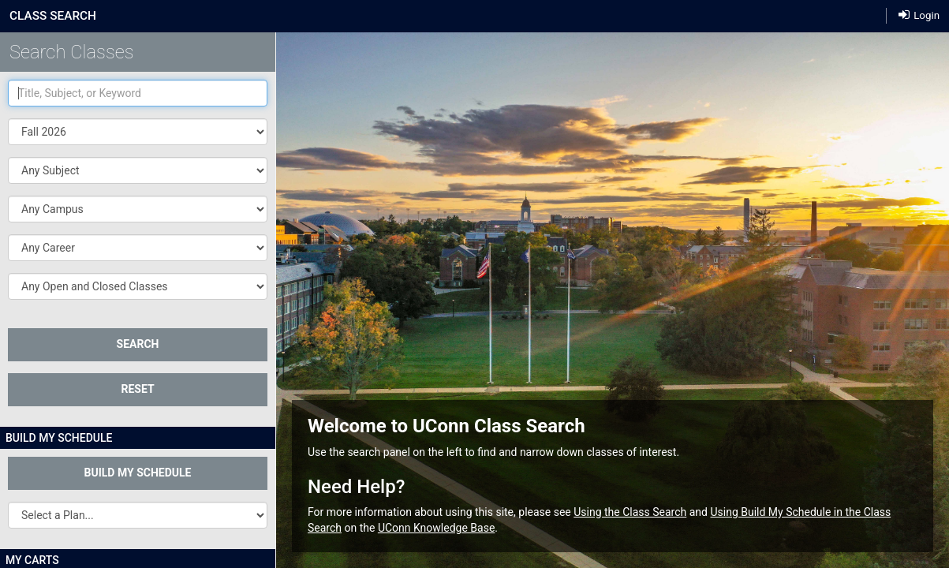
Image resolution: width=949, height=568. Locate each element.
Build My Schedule (138, 472)
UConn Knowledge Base (436, 527)
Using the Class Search (630, 512)
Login (919, 15)
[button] (137, 170)
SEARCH (138, 344)
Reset (137, 389)
